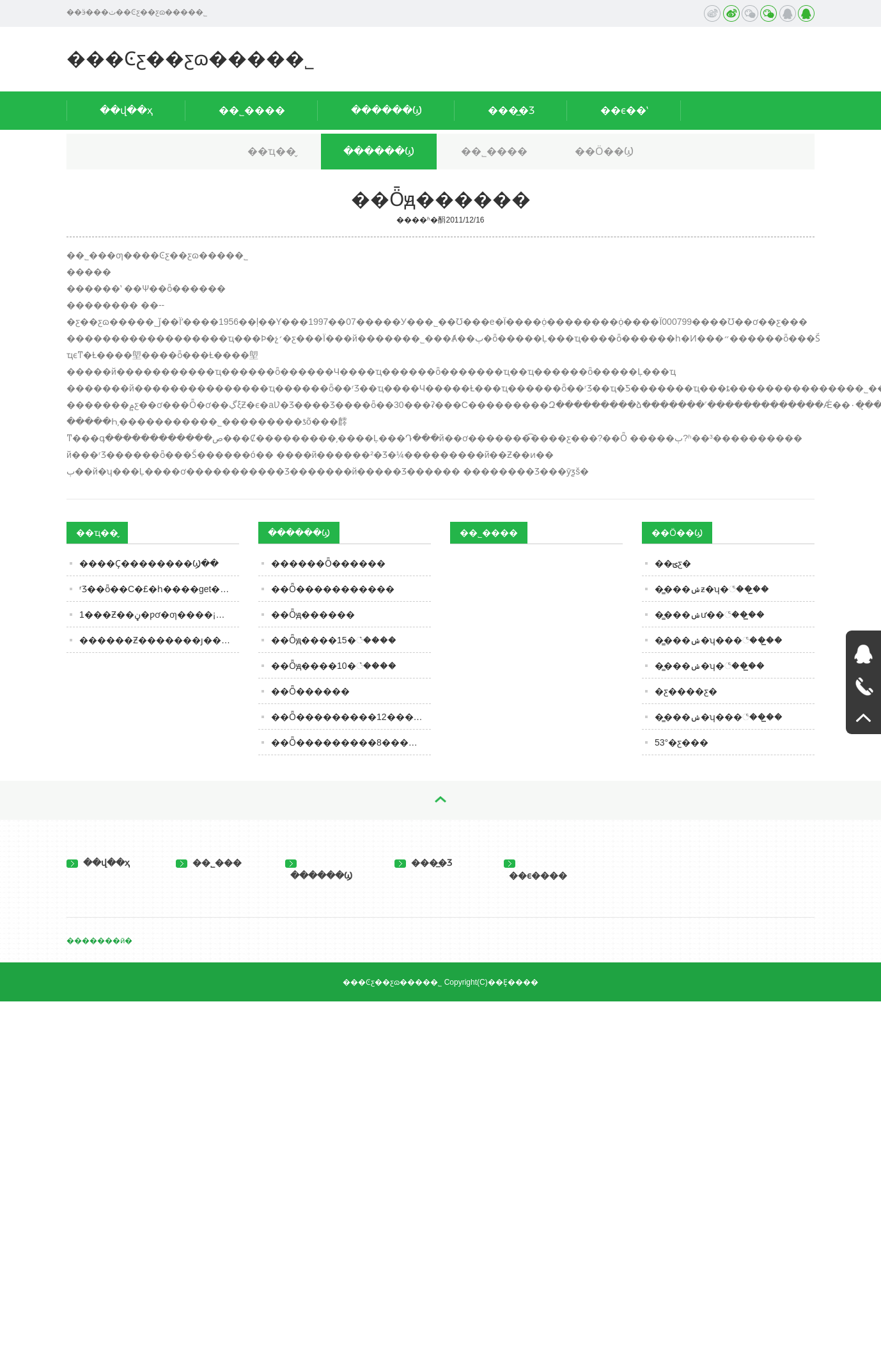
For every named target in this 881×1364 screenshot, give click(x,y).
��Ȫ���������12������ (351, 717)
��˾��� (209, 863)
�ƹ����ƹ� (686, 691)
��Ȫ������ (310, 691)
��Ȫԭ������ (313, 614)
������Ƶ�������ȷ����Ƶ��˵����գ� (159, 640)
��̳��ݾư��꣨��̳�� (710, 614)
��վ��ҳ (126, 110)
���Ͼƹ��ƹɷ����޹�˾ (190, 58)
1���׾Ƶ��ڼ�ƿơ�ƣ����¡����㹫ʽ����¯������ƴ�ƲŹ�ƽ (159, 614)
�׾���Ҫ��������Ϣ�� (149, 563)
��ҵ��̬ (271, 151)
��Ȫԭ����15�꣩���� (333, 640)
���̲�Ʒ (511, 110)
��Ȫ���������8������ (351, 742)
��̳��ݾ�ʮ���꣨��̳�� (719, 640)
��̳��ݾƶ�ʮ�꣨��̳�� (712, 589)
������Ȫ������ (328, 563)
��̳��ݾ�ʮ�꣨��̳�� (710, 666)
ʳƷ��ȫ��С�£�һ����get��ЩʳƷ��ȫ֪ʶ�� (159, 589)
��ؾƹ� (673, 563)
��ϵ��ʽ (624, 110)
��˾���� (252, 110)
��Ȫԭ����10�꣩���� (333, 666)
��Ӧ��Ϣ (604, 151)
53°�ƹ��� (681, 742)
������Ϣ (386, 110)
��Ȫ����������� (332, 589)
